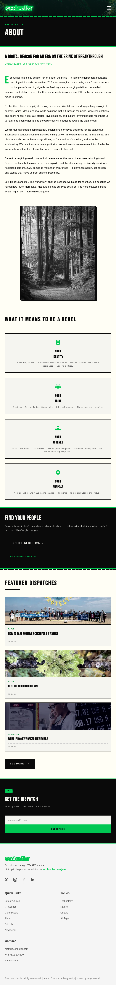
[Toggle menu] (109, 8)
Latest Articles (12, 901)
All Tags (64, 918)
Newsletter (10, 930)
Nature (64, 906)
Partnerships (11, 960)
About (8, 918)
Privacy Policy (68, 978)
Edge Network (93, 978)
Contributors (11, 912)
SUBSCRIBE (58, 829)
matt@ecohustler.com (16, 949)
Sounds (10, 906)
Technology (66, 901)
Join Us (9, 924)
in (32, 880)
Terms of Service (51, 978)
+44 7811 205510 (14, 954)
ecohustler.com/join (54, 869)
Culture (64, 912)
